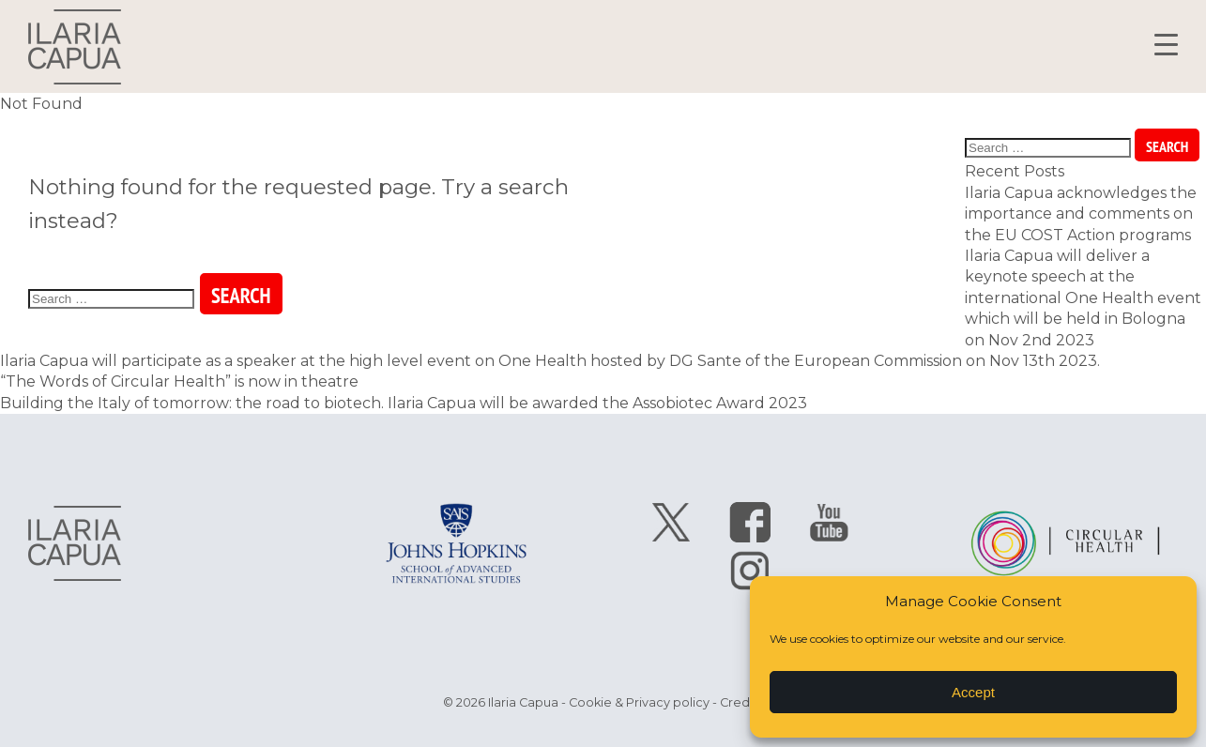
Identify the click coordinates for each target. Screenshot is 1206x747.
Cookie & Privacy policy (639, 702)
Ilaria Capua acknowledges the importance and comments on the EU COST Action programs (1081, 214)
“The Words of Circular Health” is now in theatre (179, 381)
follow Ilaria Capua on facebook (749, 522)
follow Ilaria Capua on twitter (671, 522)
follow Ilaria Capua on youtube (828, 522)
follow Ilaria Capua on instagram (749, 569)
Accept (973, 692)
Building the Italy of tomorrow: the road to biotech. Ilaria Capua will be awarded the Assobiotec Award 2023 (403, 403)
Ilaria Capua (74, 46)
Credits (741, 702)
